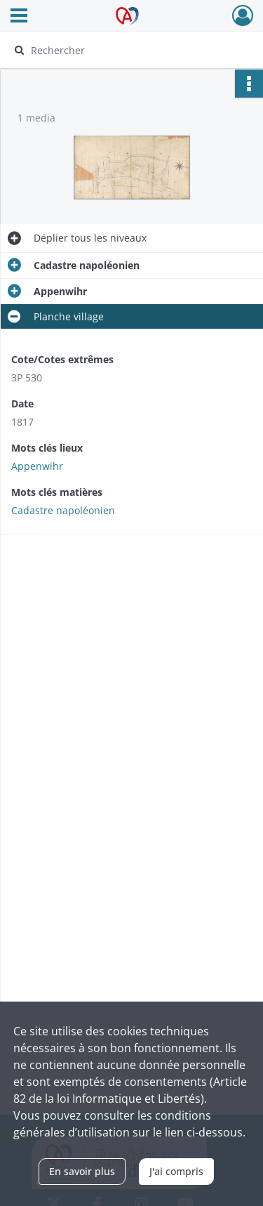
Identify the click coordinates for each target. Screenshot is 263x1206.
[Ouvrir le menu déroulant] (19, 16)
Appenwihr (37, 466)
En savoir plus (82, 1171)
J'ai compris (176, 1171)
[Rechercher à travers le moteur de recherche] (130, 50)
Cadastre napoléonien (63, 510)
